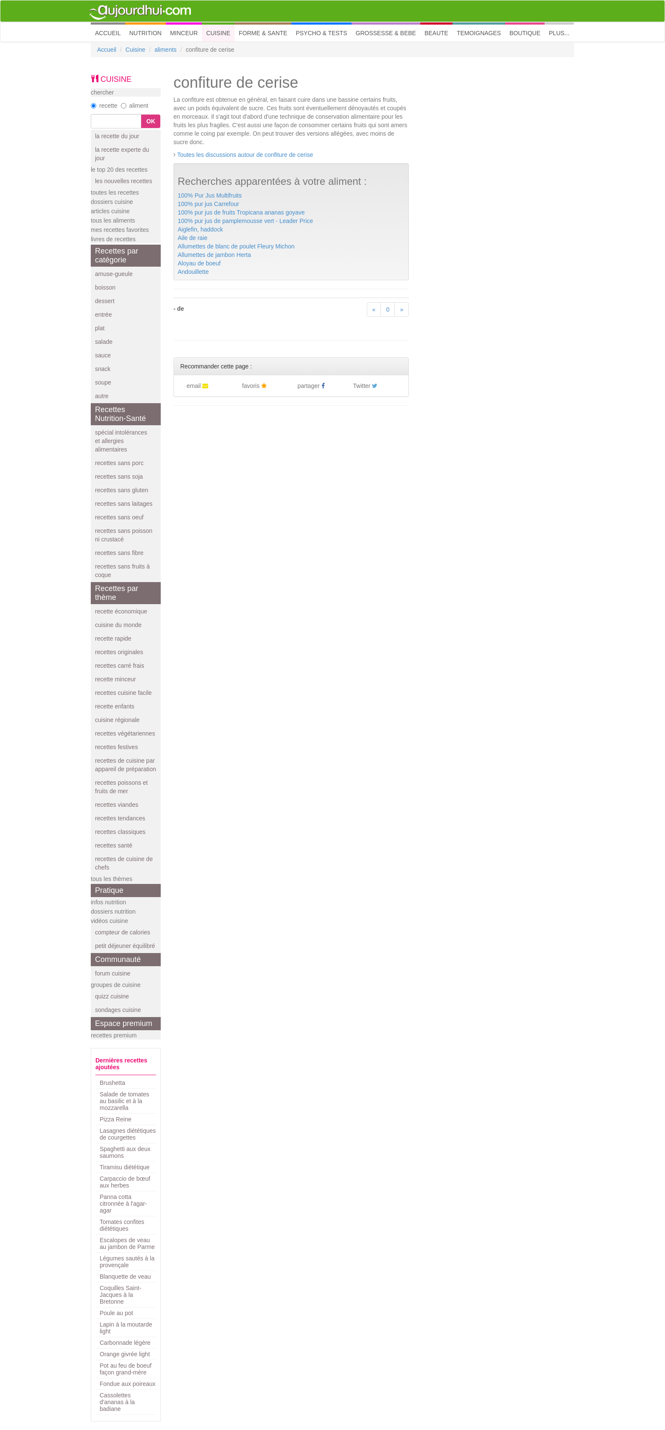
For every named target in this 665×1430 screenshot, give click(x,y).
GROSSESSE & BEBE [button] (386, 33)
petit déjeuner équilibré (125, 945)
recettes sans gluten (121, 490)
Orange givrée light (125, 1354)
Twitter (365, 385)
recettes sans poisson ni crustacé (123, 535)
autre (102, 396)
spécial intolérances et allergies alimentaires (121, 441)
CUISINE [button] (218, 33)
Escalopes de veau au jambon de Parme (127, 1243)
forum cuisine (112, 973)
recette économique (121, 611)
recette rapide (113, 638)
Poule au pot (116, 1313)
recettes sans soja (119, 476)
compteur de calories (122, 932)
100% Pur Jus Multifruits (210, 195)
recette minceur (115, 679)
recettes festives (116, 747)
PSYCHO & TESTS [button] (321, 33)
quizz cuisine (112, 996)
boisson (105, 287)
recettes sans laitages (123, 503)
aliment (134, 105)
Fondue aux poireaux (128, 1383)
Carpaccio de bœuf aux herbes (125, 1182)
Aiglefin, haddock (200, 229)
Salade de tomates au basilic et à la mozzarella (124, 1101)
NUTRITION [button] (145, 33)
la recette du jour (117, 136)
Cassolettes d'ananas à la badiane (117, 1402)
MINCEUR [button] (184, 33)
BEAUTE (436, 33)
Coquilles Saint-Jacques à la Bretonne (120, 1295)
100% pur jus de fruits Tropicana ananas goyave (241, 212)
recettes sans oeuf (119, 517)
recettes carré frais (119, 665)
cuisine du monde (118, 625)
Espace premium (123, 1023)
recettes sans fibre (119, 552)
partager (311, 385)
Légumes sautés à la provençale (127, 1261)
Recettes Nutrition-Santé (120, 414)
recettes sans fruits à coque (122, 570)
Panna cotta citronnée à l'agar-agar (123, 1203)
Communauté (118, 959)
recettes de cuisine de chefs (124, 863)
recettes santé (113, 845)
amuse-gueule (114, 273)
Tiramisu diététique (125, 1167)
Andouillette (193, 271)
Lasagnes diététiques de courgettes (128, 1134)
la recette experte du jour (122, 154)
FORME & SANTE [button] (263, 33)
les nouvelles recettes (123, 181)
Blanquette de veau (125, 1276)
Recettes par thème (116, 593)
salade (103, 341)
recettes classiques (120, 831)
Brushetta (112, 1082)
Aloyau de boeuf (199, 263)
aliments (165, 49)
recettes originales (119, 652)
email (197, 385)
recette (104, 105)
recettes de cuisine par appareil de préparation (125, 764)
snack (103, 368)
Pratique (109, 890)
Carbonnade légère (125, 1342)
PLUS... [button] (559, 33)
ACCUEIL (110, 32)
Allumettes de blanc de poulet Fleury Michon (236, 246)
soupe (103, 382)
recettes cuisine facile (123, 692)
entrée (103, 314)
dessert (105, 301)
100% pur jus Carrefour (208, 204)
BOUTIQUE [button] (524, 33)
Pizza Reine (115, 1119)
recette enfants (114, 706)
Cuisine (135, 49)
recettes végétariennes (125, 733)
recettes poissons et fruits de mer (121, 786)
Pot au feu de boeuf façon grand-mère (125, 1369)
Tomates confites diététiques (122, 1225)
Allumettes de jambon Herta (214, 254)
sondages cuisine (118, 1009)
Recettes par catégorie (116, 255)
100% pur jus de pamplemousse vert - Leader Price (245, 220)
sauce (103, 355)
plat (100, 328)
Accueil (106, 49)
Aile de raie (192, 237)
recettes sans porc (119, 463)
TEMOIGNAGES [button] (479, 33)
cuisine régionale (117, 719)
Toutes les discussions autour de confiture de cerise (245, 154)
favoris (254, 385)
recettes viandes (116, 804)
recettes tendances (120, 818)
